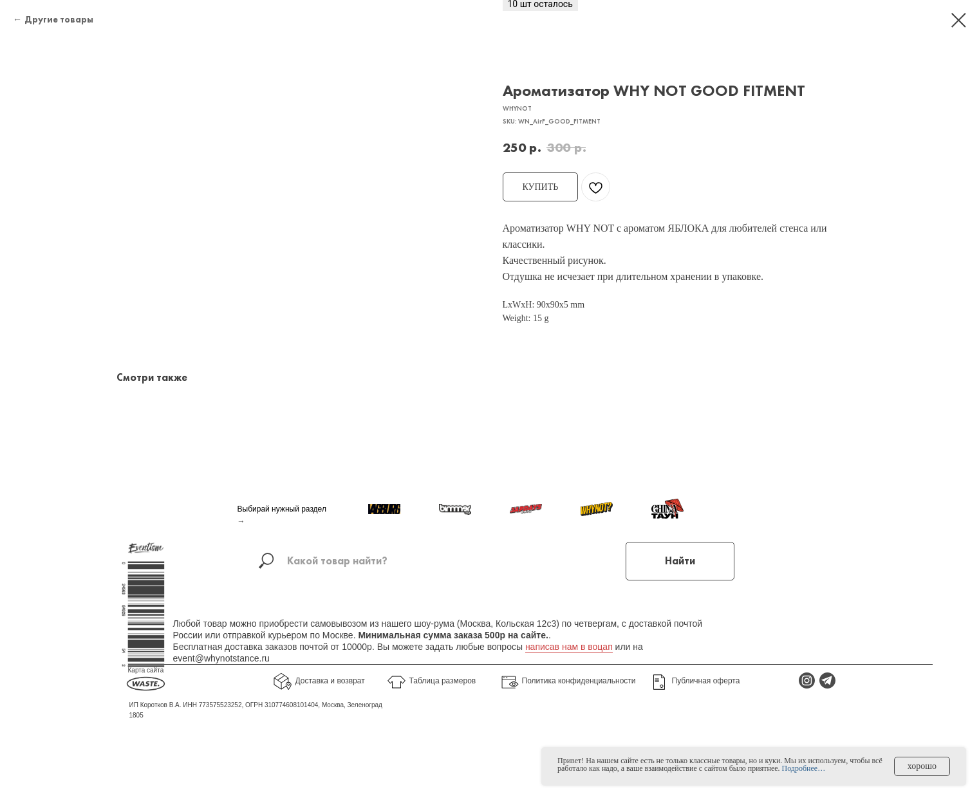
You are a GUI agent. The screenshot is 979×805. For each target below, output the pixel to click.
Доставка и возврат (330, 702)
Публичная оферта (706, 702)
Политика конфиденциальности (579, 702)
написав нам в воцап (569, 668)
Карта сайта (146, 692)
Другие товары (58, 19)
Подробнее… (804, 768)
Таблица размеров (442, 702)
